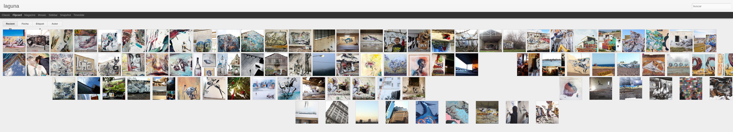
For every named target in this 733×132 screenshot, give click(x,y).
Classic (6, 15)
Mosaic (42, 15)
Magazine (30, 15)
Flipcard (17, 15)
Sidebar (53, 15)
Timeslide (78, 15)
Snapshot (65, 15)
